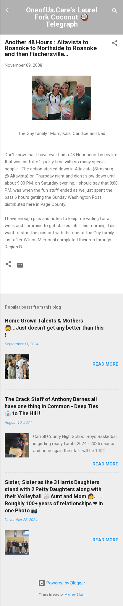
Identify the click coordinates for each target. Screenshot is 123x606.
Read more (105, 364)
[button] (114, 43)
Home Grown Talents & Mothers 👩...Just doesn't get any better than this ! (54, 327)
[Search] (114, 12)
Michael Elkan (74, 595)
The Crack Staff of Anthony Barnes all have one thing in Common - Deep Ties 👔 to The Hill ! (51, 406)
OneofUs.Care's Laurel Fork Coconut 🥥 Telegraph (61, 17)
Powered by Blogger (61, 583)
